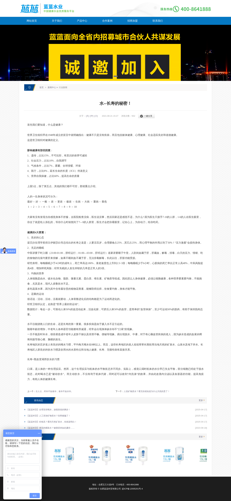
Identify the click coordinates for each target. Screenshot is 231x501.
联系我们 (158, 20)
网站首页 (32, 20)
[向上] (216, 429)
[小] (96, 116)
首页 (41, 87)
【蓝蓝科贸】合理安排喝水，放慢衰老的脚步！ (48, 409)
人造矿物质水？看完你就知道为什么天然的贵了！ (147, 391)
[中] (91, 116)
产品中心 (82, 20)
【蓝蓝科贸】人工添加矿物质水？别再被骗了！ (48, 415)
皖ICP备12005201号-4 (132, 489)
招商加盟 (132, 20)
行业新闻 (63, 87)
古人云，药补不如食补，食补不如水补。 (54, 391)
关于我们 (57, 20)
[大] (87, 116)
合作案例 (107, 20)
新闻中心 (52, 87)
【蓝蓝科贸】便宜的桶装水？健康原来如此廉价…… (51, 428)
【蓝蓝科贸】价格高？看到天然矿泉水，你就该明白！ (52, 422)
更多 (201, 400)
